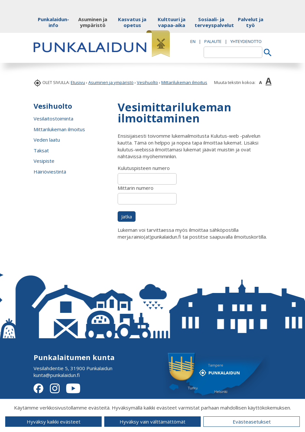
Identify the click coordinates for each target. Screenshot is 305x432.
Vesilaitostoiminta (53, 118)
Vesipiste (44, 161)
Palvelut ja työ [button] (250, 22)
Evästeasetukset (252, 421)
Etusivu (78, 82)
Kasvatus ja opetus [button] (132, 22)
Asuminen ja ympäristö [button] (92, 22)
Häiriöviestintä (50, 171)
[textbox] (233, 52)
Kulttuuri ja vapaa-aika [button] (171, 22)
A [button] (260, 82)
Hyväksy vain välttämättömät (152, 421)
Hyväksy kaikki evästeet (53, 421)
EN (193, 41)
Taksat (41, 150)
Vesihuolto (147, 82)
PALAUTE (213, 41)
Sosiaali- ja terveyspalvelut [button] (211, 22)
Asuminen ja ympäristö (111, 82)
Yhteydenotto (246, 41)
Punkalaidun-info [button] (53, 22)
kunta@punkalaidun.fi (57, 375)
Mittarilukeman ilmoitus (184, 82)
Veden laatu (47, 139)
